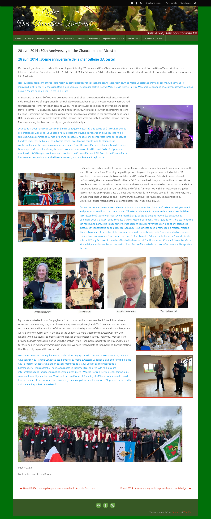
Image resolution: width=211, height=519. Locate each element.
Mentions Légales (154, 3)
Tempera (176, 512)
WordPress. (189, 512)
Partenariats (171, 3)
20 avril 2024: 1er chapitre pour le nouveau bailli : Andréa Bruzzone (57, 488)
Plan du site (185, 3)
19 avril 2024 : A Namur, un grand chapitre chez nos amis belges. (155, 488)
